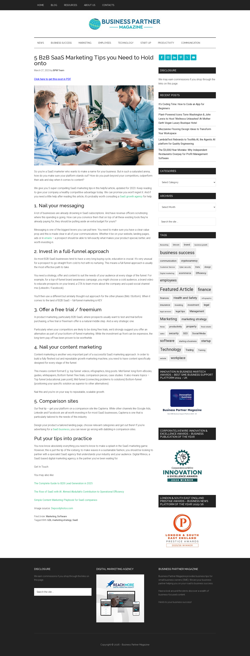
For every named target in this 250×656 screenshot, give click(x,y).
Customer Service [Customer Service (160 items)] (167, 267)
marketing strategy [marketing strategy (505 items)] (194, 319)
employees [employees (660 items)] (168, 280)
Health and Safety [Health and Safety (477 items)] (185, 298)
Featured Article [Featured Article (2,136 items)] (176, 289)
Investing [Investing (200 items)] (179, 305)
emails (48, 238)
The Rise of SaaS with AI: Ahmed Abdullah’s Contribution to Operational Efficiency (79, 491)
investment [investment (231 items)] (193, 305)
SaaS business (61, 429)
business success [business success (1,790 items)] (177, 252)
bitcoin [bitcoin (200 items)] (176, 245)
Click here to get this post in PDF (52, 79)
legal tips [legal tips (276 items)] (180, 311)
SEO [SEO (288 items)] (185, 333)
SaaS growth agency (131, 196)
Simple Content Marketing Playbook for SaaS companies (65, 500)
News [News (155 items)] (162, 327)
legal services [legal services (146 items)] (165, 312)
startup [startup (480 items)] (206, 341)
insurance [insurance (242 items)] (165, 305)
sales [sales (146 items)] (162, 334)
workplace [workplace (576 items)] (178, 358)
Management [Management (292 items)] (197, 311)
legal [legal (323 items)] (206, 304)
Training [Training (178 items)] (201, 350)
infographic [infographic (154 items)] (207, 298)
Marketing (51, 516)
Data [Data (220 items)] (197, 267)
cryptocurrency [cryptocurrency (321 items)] (189, 260)
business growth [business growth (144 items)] (201, 245)
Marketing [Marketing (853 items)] (168, 319)
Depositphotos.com (62, 508)
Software (62, 516)
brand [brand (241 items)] (187, 244)
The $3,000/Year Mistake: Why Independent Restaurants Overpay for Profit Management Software (183, 154)
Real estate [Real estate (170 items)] (206, 327)
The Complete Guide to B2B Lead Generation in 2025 (63, 483)
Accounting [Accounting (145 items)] (164, 245)
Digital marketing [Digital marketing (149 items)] (167, 273)
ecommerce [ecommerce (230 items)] (185, 273)
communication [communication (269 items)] (168, 260)
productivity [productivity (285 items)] (175, 326)
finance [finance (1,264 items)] (204, 289)
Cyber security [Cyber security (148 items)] (185, 267)
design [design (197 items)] (207, 267)
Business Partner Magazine (125, 24)
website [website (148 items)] (163, 358)
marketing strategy (62, 520)
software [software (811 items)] (167, 341)
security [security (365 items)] (174, 333)
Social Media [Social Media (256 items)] (199, 333)
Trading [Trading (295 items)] (190, 350)
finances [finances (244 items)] (164, 298)
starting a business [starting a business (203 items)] (188, 341)
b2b (49, 520)
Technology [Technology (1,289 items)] (170, 349)
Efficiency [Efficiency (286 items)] (201, 273)
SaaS (75, 520)
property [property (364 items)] (191, 326)
